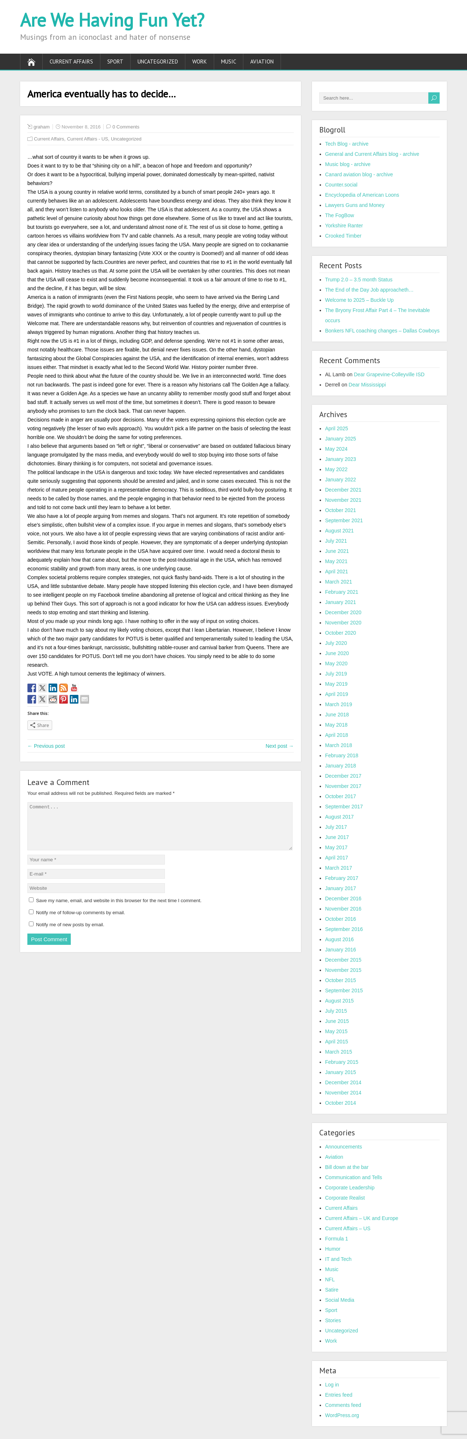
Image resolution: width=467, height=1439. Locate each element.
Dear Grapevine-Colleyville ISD (389, 374)
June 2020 (337, 653)
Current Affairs (71, 61)
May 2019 (336, 684)
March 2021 (338, 582)
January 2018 (340, 766)
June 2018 (337, 714)
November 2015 (343, 970)
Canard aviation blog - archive (359, 174)
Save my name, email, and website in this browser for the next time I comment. (119, 909)
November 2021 (343, 500)
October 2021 (340, 510)
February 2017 (341, 878)
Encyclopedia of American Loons (362, 195)
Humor (332, 1249)
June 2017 (337, 837)
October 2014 (340, 1103)
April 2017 (336, 858)
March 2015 (338, 1052)
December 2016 (343, 898)
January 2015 (340, 1072)
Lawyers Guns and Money (355, 205)
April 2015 (336, 1041)
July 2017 (336, 827)
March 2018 (338, 745)
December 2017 (343, 776)
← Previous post (46, 746)
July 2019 (336, 674)
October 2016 (340, 919)
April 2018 (336, 735)
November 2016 (343, 909)
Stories (333, 1320)
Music (228, 61)
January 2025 (340, 439)
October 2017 (340, 796)
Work (199, 61)
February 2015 (341, 1062)
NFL (330, 1279)
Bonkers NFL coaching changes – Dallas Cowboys (382, 331)
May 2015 (336, 1031)
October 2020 (340, 633)
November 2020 (343, 623)
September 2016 (344, 929)
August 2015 (339, 1001)
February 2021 (341, 592)
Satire (332, 1290)
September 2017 (344, 806)
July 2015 (336, 1011)
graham (42, 127)
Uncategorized (158, 61)
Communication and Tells (353, 1177)
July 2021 (336, 541)
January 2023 (340, 459)
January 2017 (340, 888)
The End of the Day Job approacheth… (369, 290)
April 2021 (336, 571)
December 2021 (343, 490)
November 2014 (343, 1093)
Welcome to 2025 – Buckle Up (359, 300)
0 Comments (125, 127)
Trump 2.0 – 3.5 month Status (359, 279)
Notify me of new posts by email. (70, 933)
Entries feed (338, 1395)
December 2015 (343, 960)
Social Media (339, 1300)
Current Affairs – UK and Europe (361, 1218)
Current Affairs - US (87, 139)
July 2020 (336, 643)
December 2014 (343, 1082)
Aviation (262, 61)
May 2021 (336, 561)
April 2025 (336, 428)
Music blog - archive (348, 164)
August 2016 (339, 939)
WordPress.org (342, 1415)
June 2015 (337, 1021)
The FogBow (339, 215)
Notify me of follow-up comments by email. (80, 921)
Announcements (343, 1147)
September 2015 (344, 990)
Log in (332, 1385)
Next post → (280, 746)
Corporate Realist (345, 1198)
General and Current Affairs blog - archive (372, 154)
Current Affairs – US (347, 1228)
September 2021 (344, 520)
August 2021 (339, 531)
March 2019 (338, 704)
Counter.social (341, 185)
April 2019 (336, 694)
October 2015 (340, 980)
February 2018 (341, 755)
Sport (115, 61)
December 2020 (343, 612)
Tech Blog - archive (346, 144)
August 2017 (339, 817)
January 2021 (340, 602)
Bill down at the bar (346, 1167)
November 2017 (343, 786)
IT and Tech (338, 1259)
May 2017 (336, 847)
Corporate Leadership (349, 1187)
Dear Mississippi (367, 385)
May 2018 (336, 725)
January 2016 (340, 950)
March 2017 (338, 868)
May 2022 (336, 469)
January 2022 (340, 479)
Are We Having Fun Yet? (112, 20)
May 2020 (336, 663)
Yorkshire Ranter (344, 225)
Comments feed (343, 1405)
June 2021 (337, 551)
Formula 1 (336, 1239)
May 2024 (336, 449)
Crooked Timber (343, 236)
